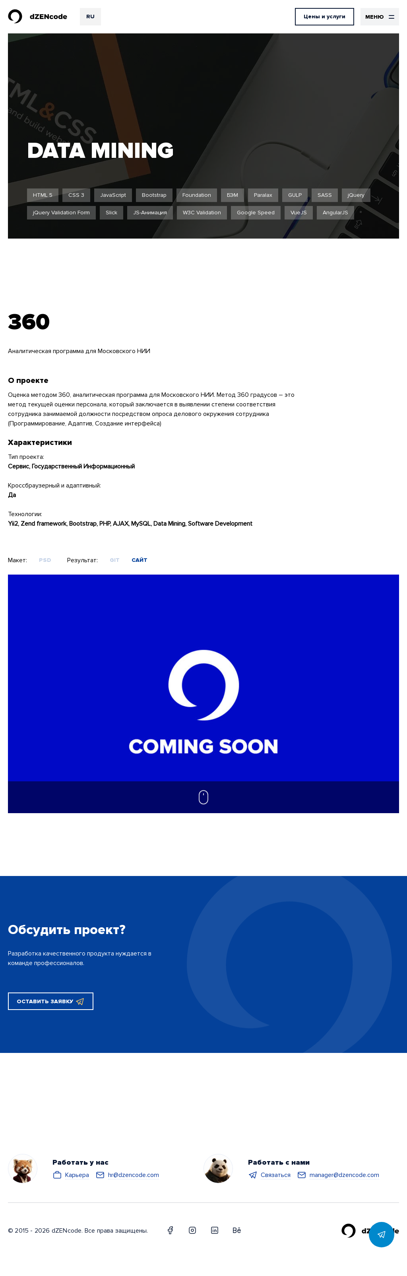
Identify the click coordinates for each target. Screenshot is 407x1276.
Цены (324, 16)
